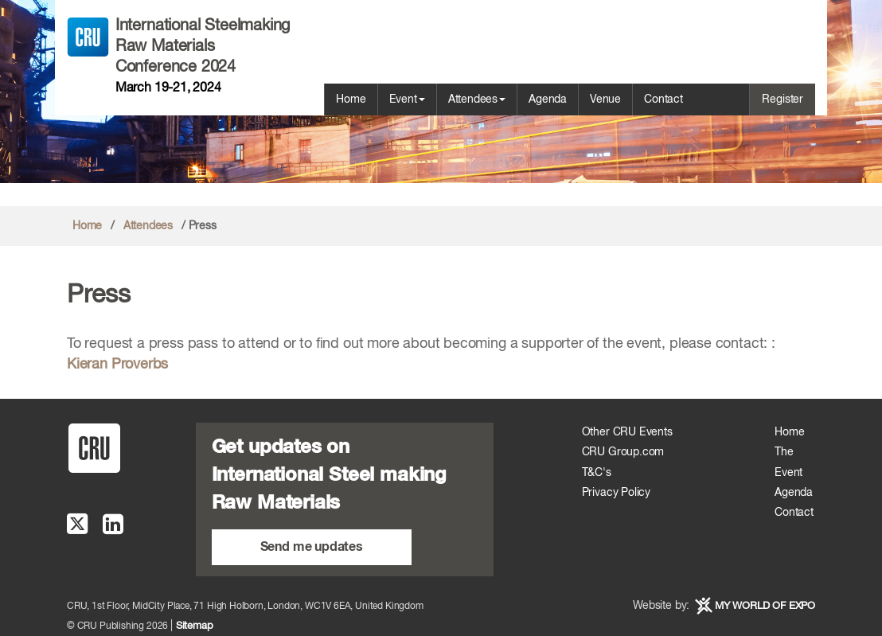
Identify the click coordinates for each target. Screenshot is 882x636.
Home (350, 99)
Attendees (476, 99)
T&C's (596, 472)
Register (782, 99)
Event (407, 99)
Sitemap (194, 626)
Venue (605, 99)
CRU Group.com (623, 452)
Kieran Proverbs (117, 364)
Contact (663, 99)
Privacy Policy (616, 492)
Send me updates (311, 546)
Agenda (548, 99)
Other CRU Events (627, 432)
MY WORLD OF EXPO (765, 606)
